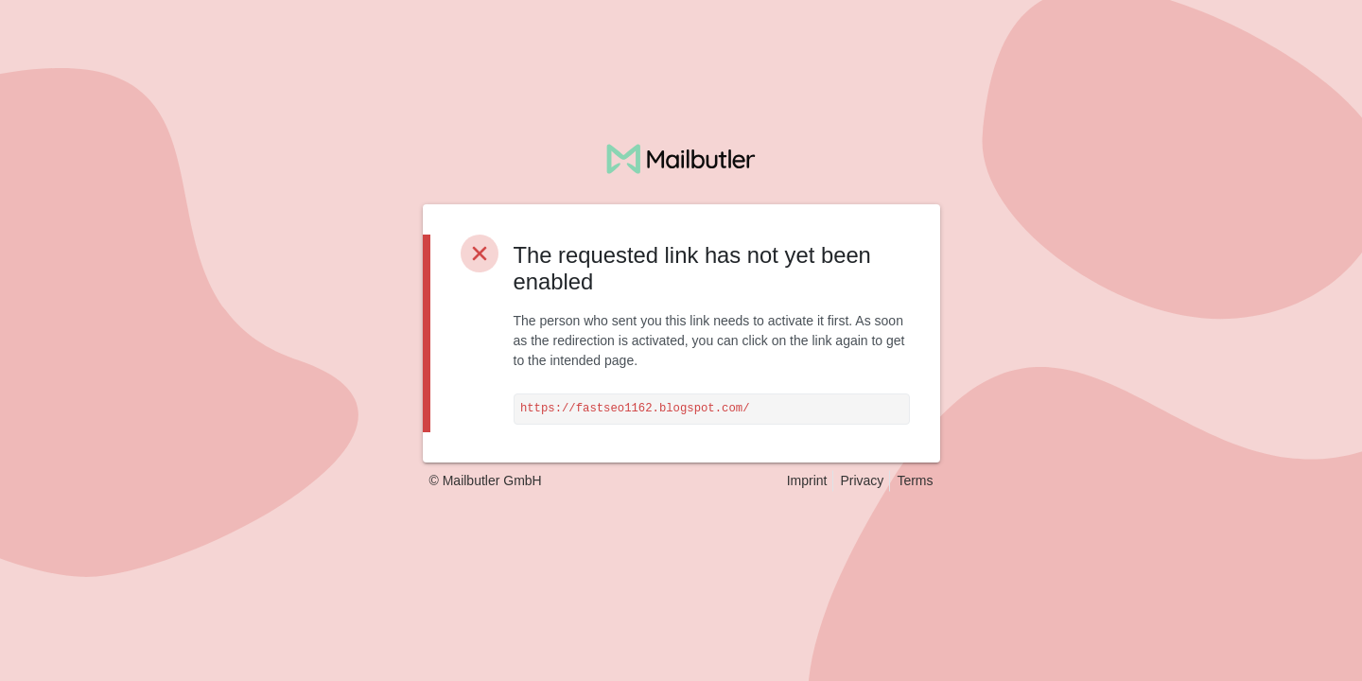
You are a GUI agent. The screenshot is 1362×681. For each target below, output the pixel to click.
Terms (915, 480)
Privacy (861, 480)
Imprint (807, 480)
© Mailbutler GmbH (485, 480)
